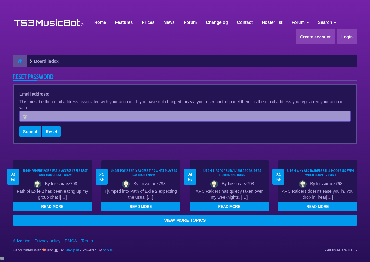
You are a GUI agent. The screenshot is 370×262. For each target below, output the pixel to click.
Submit (30, 131)
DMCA (71, 240)
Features (124, 22)
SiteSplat (71, 250)
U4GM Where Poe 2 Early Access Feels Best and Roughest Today (55, 173)
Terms (87, 240)
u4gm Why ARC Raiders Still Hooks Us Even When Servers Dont (320, 173)
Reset (51, 131)
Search (327, 22)
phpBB (108, 250)
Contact (245, 22)
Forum (190, 22)
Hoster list (272, 22)
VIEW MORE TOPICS (185, 220)
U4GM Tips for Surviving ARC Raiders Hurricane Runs (232, 173)
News (169, 22)
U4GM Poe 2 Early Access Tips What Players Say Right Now (144, 173)
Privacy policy (47, 240)
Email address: (34, 94)
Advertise (21, 240)
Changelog (217, 22)
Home (100, 22)
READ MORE (52, 207)
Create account (315, 36)
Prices (148, 22)
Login (347, 36)
